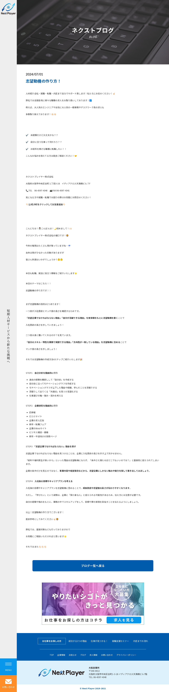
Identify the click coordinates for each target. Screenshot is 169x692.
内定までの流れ (140, 641)
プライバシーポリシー (126, 654)
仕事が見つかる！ (99, 641)
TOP (52, 654)
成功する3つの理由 (78, 641)
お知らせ (73, 654)
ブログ (83, 654)
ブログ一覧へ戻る (93, 565)
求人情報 (94, 654)
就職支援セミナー (120, 641)
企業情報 (61, 654)
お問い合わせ (107, 654)
